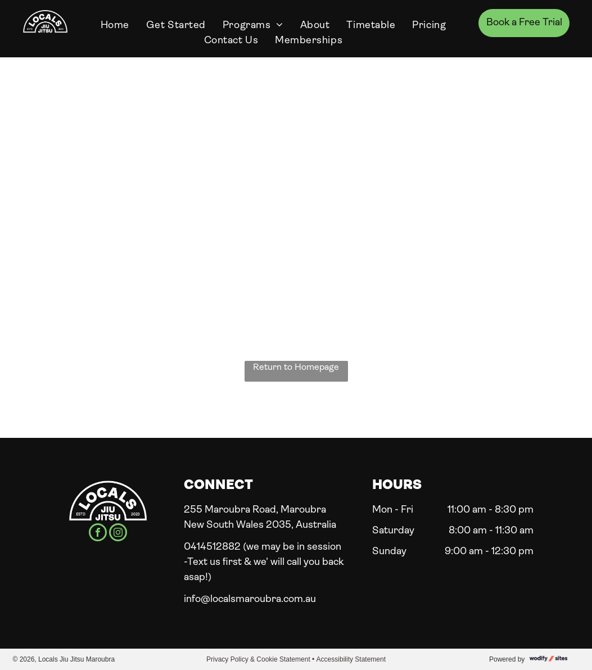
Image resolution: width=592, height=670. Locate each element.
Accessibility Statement (351, 659)
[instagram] (118, 533)
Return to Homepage (296, 367)
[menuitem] (115, 25)
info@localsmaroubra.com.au (250, 599)
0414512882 (212, 547)
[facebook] (98, 533)
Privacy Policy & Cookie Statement (258, 659)
